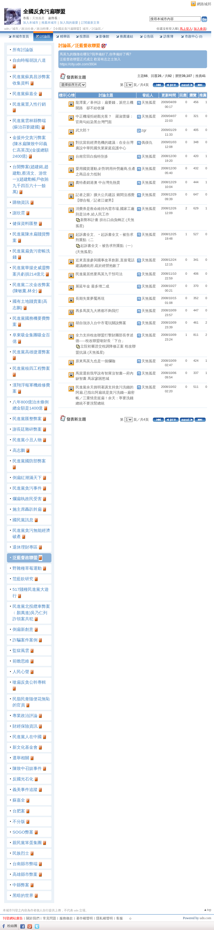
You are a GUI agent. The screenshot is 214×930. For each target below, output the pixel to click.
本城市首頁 (19, 36)
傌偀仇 (146, 142)
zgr (143, 130)
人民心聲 (21, 671)
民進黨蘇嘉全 (25, 93)
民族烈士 (21, 853)
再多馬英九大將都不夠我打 (97, 311)
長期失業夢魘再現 (90, 298)
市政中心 (191, 36)
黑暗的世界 (23, 895)
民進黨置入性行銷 (29, 104)
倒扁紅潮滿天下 (27, 477)
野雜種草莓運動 (27, 568)
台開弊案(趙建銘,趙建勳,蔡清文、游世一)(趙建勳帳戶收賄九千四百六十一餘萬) (31, 179)
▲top (207, 910)
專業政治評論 (25, 715)
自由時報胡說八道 (29, 60)
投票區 (82, 36)
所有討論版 (23, 49)
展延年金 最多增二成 (92, 286)
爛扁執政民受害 (27, 498)
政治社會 (27, 28)
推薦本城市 (49, 22)
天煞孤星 (38, 18)
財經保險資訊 (25, 726)
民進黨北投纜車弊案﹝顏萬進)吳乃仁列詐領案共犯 (31, 612)
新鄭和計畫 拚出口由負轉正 (103, 220)
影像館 (102, 36)
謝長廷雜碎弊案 (27, 429)
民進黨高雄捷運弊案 (31, 351)
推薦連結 (124, 36)
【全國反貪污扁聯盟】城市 (70, 28)
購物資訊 (21, 202)
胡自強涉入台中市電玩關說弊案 (101, 323)
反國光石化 (23, 779)
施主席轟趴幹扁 (27, 509)
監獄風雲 (21, 650)
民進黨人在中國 (27, 736)
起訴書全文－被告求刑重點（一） (107, 245)
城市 (15, 28)
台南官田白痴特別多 (92, 156)
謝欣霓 (19, 212)
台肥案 (19, 811)
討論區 (43, 36)
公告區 (146, 36)
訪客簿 (166, 36)
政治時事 (43, 28)
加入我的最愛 (69, 22)
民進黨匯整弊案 (27, 418)
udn (6, 28)
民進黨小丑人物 (27, 439)
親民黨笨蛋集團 (27, 842)
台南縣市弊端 (25, 863)
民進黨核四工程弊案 (31, 368)
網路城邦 (204, 4)
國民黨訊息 (23, 519)
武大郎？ (83, 130)
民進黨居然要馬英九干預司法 (99, 274)
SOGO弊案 (23, 832)
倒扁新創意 (23, 629)
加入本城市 (30, 22)
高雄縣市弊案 (25, 874)
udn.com (205, 918)
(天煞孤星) (84, 252)
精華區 (63, 36)
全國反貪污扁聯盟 (44, 11)
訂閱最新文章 (90, 22)
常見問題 (49, 918)
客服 (119, 918)
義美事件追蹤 (25, 789)
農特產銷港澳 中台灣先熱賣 (98, 182)
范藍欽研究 (23, 578)
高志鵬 (19, 450)
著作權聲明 (84, 918)
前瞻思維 (21, 661)
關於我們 (32, 918)
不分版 (19, 821)
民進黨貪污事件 (27, 488)
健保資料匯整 (25, 223)
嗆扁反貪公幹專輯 (29, 682)
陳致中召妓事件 (27, 768)
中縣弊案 (21, 884)
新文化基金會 (25, 747)
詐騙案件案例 (25, 640)
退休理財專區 (25, 547)
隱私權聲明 (104, 918)
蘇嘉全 (19, 800)
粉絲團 (12, 926)
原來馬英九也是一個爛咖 (95, 361)
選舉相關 (21, 757)
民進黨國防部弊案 (29, 460)
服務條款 (66, 918)
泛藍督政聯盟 (25, 557)
